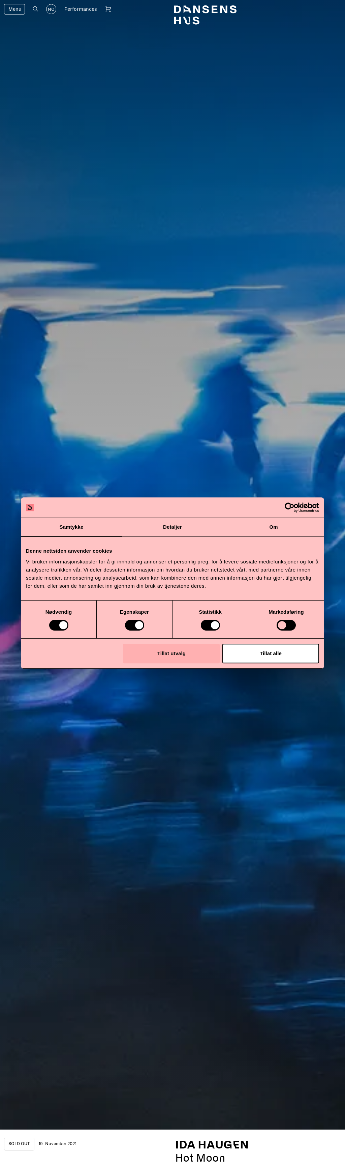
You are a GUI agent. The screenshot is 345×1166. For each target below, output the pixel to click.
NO (51, 9)
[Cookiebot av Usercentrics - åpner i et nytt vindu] (289, 507)
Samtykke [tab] (72, 527)
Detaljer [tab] (172, 527)
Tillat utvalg (171, 653)
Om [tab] (273, 527)
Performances (80, 9)
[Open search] (35, 8)
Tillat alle (271, 653)
